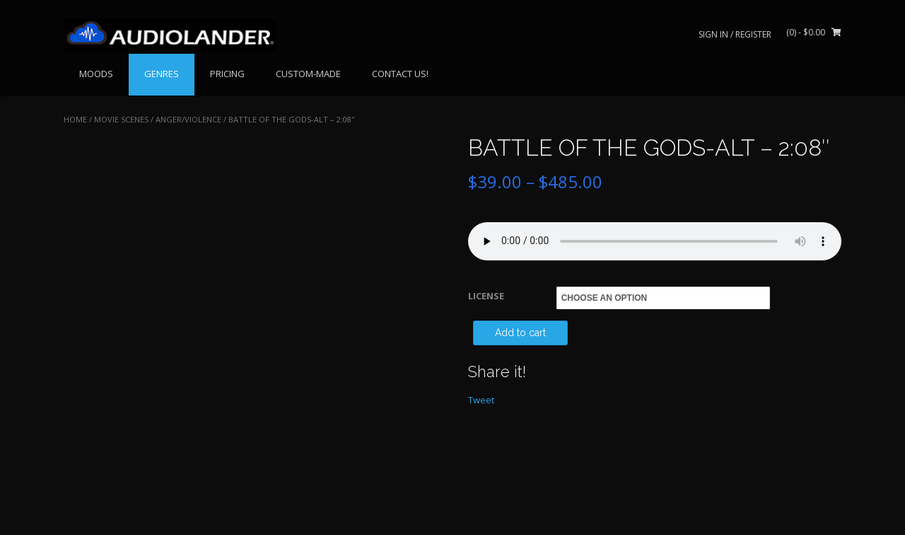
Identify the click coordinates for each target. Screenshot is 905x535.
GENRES (161, 73)
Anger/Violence (188, 119)
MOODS (96, 73)
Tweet (481, 399)
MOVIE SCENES (121, 119)
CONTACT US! (400, 73)
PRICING (227, 73)
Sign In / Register (735, 34)
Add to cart (520, 332)
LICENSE (486, 295)
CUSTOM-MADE (308, 73)
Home (75, 119)
